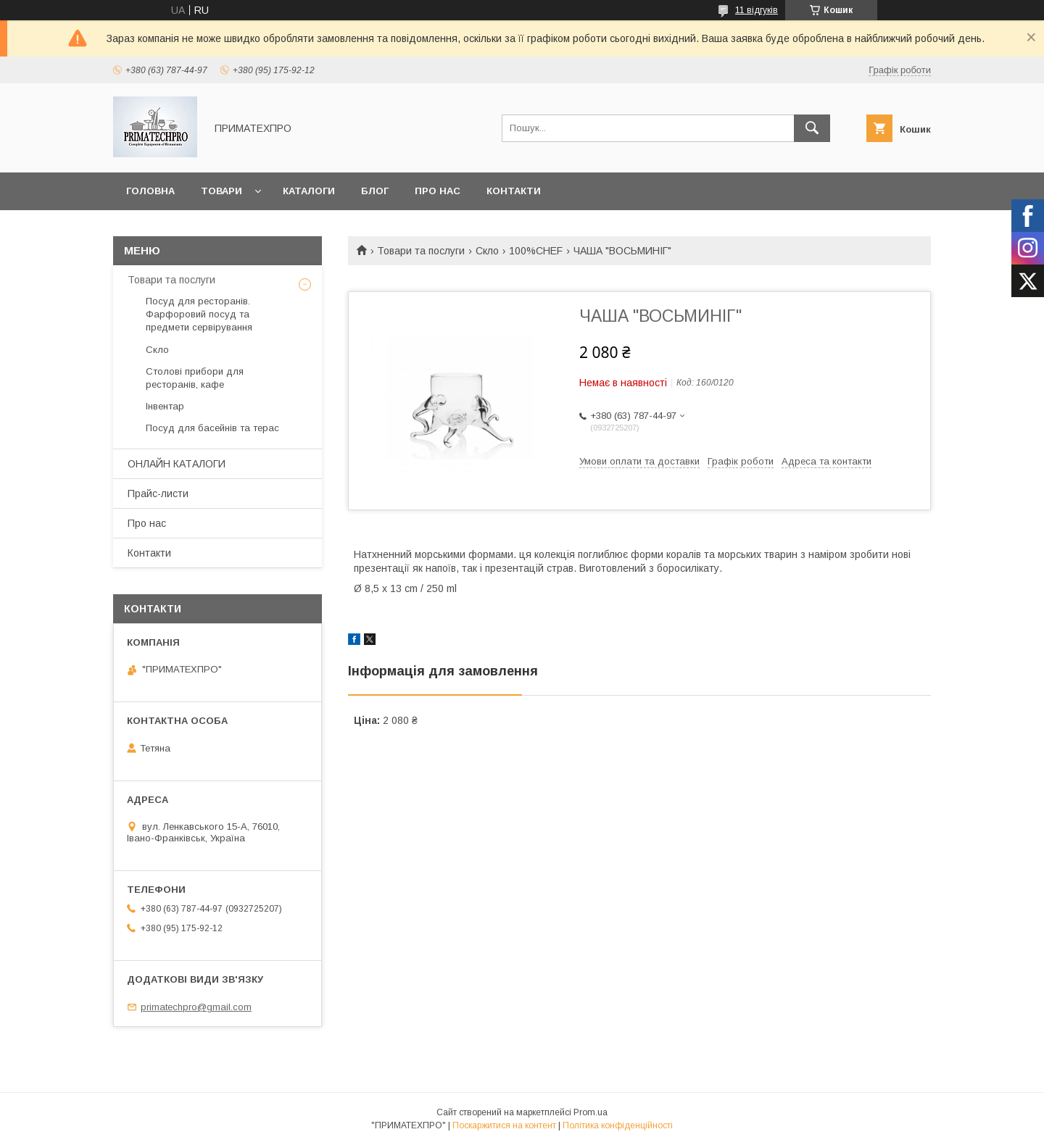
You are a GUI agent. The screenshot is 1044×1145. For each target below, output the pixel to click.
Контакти (513, 191)
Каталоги (309, 191)
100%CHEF (536, 251)
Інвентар (165, 406)
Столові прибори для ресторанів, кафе (195, 378)
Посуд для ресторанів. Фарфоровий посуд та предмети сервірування (199, 314)
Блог (375, 191)
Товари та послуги (421, 251)
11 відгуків (756, 10)
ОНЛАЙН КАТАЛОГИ (176, 464)
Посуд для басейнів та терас (212, 427)
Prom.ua (590, 1112)
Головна (150, 191)
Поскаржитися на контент (504, 1125)
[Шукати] (812, 128)
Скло (487, 251)
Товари (221, 191)
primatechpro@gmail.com (196, 1007)
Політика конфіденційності (618, 1125)
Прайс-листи (158, 493)
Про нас (437, 191)
